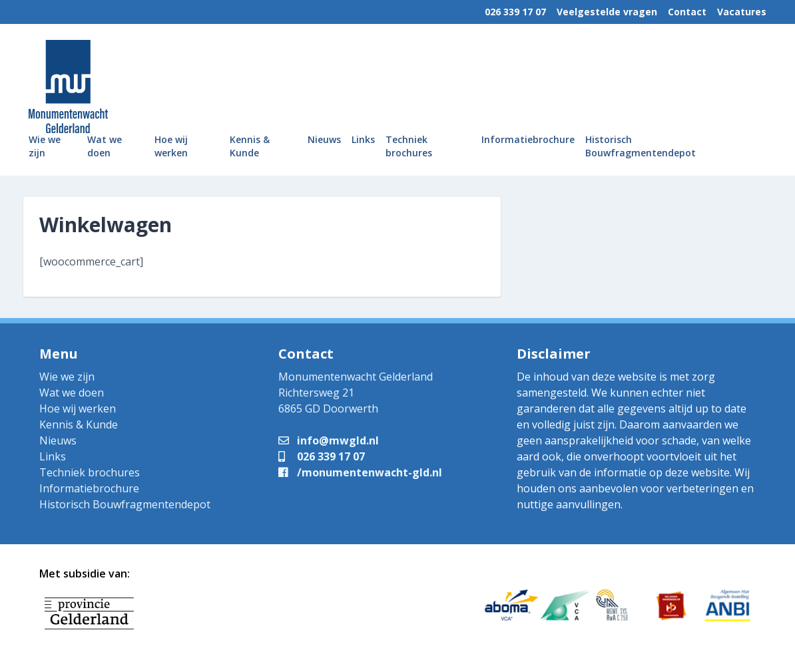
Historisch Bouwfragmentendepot (640, 146)
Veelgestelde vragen (607, 11)
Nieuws (324, 139)
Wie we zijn (45, 146)
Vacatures (741, 11)
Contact (687, 11)
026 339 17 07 (515, 11)
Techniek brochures (409, 146)
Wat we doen (104, 146)
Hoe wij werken (171, 146)
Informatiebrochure (528, 139)
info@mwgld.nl (328, 440)
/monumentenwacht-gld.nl (360, 472)
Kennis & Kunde (250, 146)
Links (363, 139)
